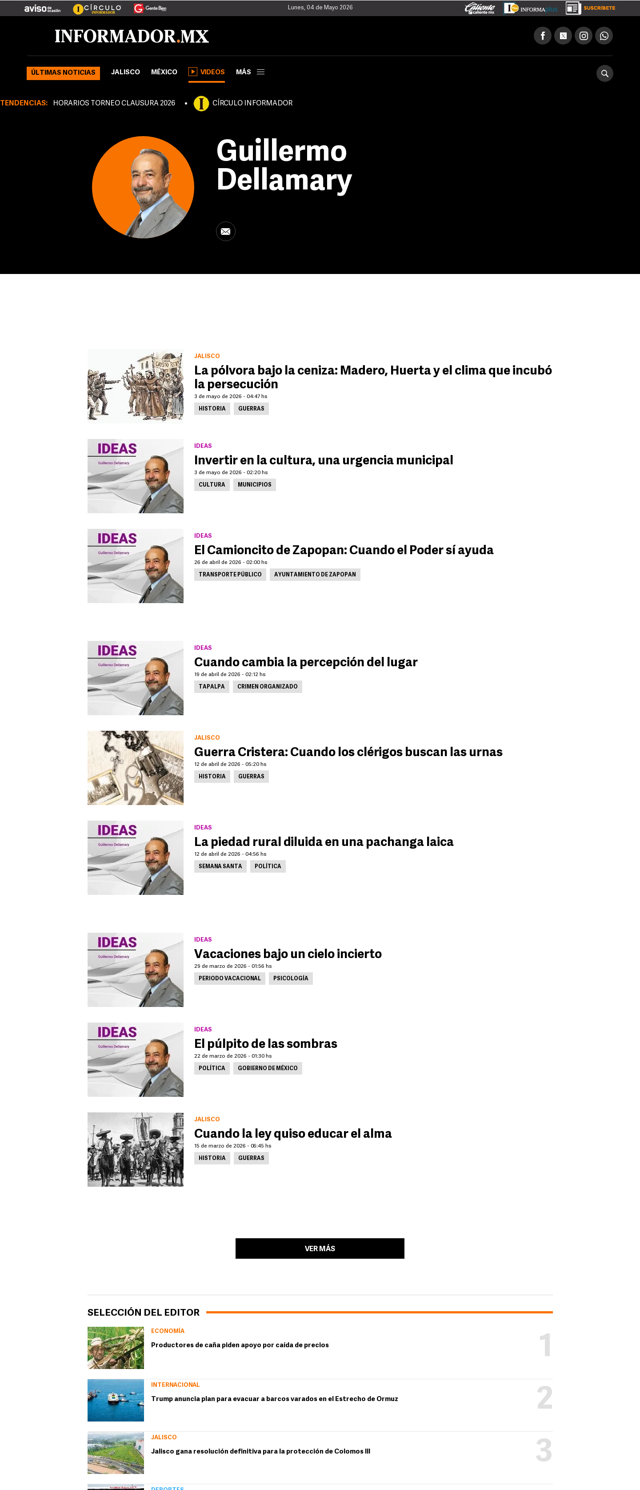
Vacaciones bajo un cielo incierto (288, 955)
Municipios (255, 485)
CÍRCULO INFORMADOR (252, 103)
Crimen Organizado (267, 687)
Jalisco (125, 72)
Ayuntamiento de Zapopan (315, 575)
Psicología (290, 979)
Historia (212, 409)
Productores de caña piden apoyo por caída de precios (240, 1345)
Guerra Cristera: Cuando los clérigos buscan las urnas (348, 753)
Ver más (320, 1249)
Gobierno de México (268, 1068)
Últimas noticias (63, 73)
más (250, 72)
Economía (167, 1331)
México (164, 72)
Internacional (175, 1385)
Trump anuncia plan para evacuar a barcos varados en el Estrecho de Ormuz (274, 1399)
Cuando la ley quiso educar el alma (293, 1134)
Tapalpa (212, 687)
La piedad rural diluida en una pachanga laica (324, 843)
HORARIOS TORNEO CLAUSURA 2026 (114, 103)
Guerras (251, 409)
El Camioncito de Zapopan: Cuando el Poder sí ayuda (344, 551)
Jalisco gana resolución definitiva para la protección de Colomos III (260, 1452)
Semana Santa (220, 867)
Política (268, 867)
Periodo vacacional (230, 979)
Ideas (203, 446)
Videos (206, 71)
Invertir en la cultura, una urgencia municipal (323, 461)
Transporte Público (230, 575)
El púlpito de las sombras (265, 1045)
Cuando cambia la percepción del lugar (306, 663)
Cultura (212, 485)
